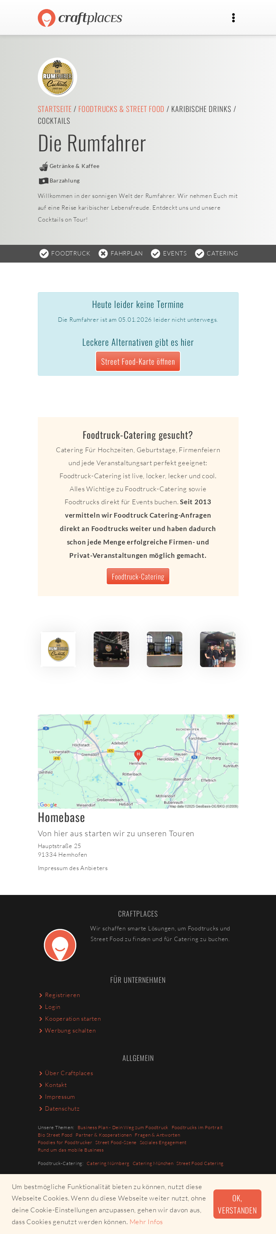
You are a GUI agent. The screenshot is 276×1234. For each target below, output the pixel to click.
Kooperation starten (69, 1018)
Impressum (57, 1096)
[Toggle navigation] (234, 18)
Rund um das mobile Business (71, 1150)
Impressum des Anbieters (73, 868)
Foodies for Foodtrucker (65, 1142)
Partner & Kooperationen (104, 1135)
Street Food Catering (200, 1163)
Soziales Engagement (163, 1142)
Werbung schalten (67, 1030)
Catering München (153, 1163)
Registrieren (59, 995)
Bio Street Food (55, 1135)
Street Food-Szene (116, 1142)
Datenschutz (59, 1108)
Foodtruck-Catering (138, 576)
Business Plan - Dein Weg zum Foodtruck (123, 1127)
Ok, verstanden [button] (237, 1204)
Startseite (55, 108)
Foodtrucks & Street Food (121, 108)
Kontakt (52, 1085)
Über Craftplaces (65, 1073)
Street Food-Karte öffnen (138, 361)
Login (49, 1006)
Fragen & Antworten (157, 1135)
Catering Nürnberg (108, 1163)
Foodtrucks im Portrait (197, 1127)
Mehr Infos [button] (146, 1221)
